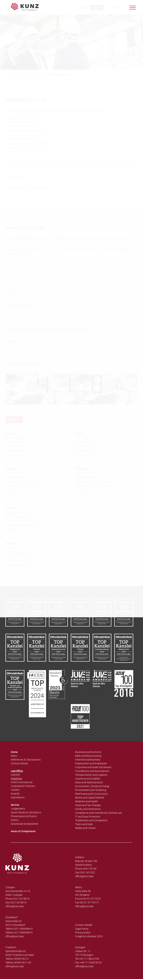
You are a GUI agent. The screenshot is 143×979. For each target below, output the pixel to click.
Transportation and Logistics (91, 774)
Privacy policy (82, 932)
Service (15, 804)
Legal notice (81, 928)
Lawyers (15, 774)
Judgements (18, 808)
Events (14, 820)
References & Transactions (26, 759)
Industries (16, 778)
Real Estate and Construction (91, 793)
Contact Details (19, 763)
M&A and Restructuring (88, 755)
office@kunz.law (84, 876)
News (14, 755)
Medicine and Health (86, 801)
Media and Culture (85, 828)
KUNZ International (21, 782)
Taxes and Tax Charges (88, 805)
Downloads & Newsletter (24, 823)
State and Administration (89, 782)
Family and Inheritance (88, 809)
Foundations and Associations (92, 771)
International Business (87, 759)
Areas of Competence (23, 831)
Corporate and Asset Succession (93, 767)
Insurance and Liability (87, 778)
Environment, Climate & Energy (92, 786)
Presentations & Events (24, 816)
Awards (15, 793)
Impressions (18, 797)
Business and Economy (88, 752)
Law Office (17, 770)
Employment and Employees (91, 763)
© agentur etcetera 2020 (89, 936)
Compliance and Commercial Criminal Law (98, 812)
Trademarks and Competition (91, 820)
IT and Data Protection (87, 816)
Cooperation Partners (23, 786)
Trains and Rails (84, 824)
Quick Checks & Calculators (26, 812)
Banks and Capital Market (89, 797)
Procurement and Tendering (90, 790)
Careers (15, 789)
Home (14, 752)
